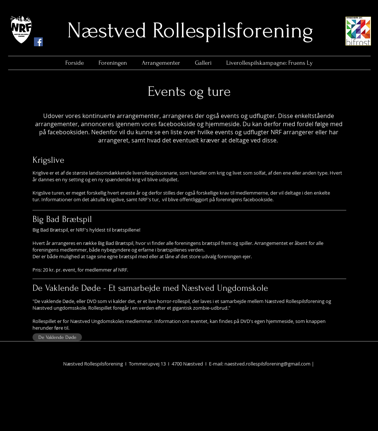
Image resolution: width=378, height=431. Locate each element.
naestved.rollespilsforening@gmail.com (267, 363)
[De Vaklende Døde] (57, 337)
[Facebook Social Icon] (38, 41)
